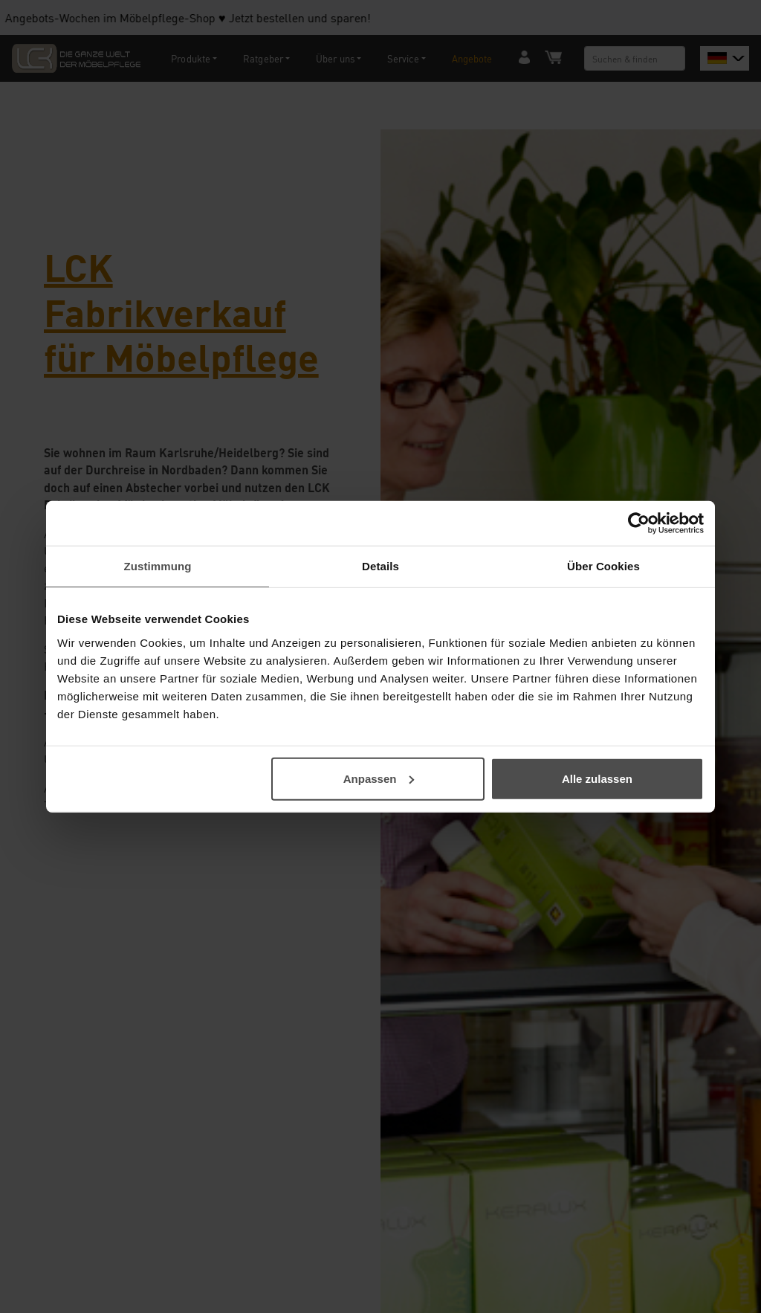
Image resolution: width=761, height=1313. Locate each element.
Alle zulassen (597, 778)
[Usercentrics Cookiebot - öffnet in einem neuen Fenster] (639, 523)
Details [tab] (380, 566)
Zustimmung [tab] (158, 566)
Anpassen (379, 778)
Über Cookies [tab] (603, 566)
